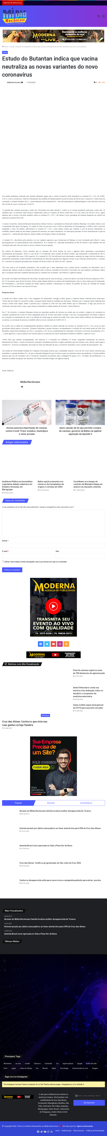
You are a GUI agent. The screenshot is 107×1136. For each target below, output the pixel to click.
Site (57, 551)
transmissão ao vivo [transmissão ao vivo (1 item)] (80, 1069)
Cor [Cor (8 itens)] (57, 1064)
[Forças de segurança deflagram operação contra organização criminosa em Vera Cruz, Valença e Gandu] (88, 1033)
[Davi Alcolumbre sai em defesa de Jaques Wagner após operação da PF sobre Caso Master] (53, 963)
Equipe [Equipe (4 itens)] (79, 1064)
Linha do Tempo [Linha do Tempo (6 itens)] (26, 1069)
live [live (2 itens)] (37, 1069)
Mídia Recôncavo (14, 82)
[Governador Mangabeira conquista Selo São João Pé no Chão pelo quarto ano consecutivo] (53, 1033)
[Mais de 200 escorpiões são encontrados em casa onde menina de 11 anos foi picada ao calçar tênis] (53, 998)
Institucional (66, 1131)
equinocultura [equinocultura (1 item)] (68, 1064)
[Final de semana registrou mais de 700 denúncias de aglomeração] (63, 676)
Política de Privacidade (95, 1131)
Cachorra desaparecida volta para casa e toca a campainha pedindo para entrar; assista (60, 881)
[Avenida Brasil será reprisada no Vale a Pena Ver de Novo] (9, 852)
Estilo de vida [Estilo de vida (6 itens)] (91, 1064)
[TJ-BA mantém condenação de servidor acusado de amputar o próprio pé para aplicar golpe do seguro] (19, 1033)
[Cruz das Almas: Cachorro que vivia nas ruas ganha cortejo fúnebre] (26, 693)
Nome (5, 541)
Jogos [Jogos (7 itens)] (13, 1069)
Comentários (86, 803)
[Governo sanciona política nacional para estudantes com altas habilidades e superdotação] (88, 963)
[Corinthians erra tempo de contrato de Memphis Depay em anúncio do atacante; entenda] (89, 463)
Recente (51, 803)
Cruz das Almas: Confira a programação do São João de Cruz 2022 (50, 863)
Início (5, 47)
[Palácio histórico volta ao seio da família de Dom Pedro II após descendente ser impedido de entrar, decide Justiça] (88, 998)
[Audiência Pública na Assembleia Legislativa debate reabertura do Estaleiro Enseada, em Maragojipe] (18, 463)
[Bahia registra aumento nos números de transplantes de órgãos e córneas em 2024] (53, 463)
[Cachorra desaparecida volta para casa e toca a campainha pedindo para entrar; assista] (9, 887)
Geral (12, 47)
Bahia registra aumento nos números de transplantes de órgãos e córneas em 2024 (51, 484)
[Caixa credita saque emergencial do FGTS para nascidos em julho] (63, 711)
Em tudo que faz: (78, 1126)
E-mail (5, 551)
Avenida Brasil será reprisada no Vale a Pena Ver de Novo (46, 846)
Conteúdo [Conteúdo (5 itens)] (48, 1064)
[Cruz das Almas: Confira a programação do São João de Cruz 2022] (9, 869)
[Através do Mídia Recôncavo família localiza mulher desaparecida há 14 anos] (9, 817)
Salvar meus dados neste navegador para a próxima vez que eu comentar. (35, 562)
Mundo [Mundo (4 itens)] (45, 1069)
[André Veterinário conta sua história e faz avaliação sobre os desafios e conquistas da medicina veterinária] (63, 694)
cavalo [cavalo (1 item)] (27, 1064)
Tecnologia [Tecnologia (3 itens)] (64, 1069)
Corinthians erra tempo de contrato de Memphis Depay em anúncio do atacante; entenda (88, 484)
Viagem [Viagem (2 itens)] (95, 1069)
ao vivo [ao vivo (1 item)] (18, 1064)
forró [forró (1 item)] (5, 1069)
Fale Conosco (78, 1131)
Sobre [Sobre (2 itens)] (54, 1069)
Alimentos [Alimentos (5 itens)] (8, 1064)
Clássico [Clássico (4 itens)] (37, 1064)
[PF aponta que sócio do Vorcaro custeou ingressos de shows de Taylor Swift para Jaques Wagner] (19, 963)
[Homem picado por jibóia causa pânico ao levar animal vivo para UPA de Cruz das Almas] (9, 835)
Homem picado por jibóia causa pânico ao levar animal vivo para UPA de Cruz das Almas (60, 829)
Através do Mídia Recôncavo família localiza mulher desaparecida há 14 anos (55, 811)
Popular (18, 803)
